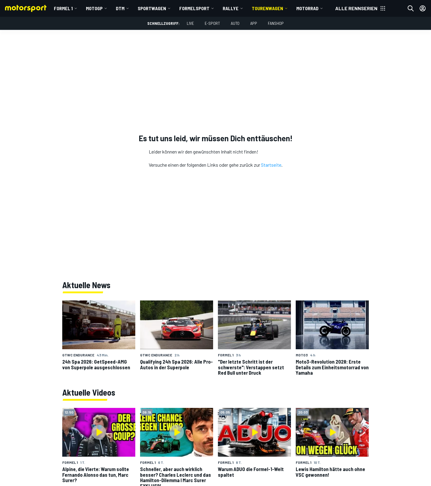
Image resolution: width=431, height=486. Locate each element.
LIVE (190, 23)
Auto (235, 23)
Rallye (231, 8)
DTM (120, 8)
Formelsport (194, 8)
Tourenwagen (267, 8)
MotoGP (94, 8)
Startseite (271, 165)
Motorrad (307, 8)
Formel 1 (63, 8)
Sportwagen (152, 8)
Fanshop (276, 23)
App (253, 23)
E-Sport (212, 23)
